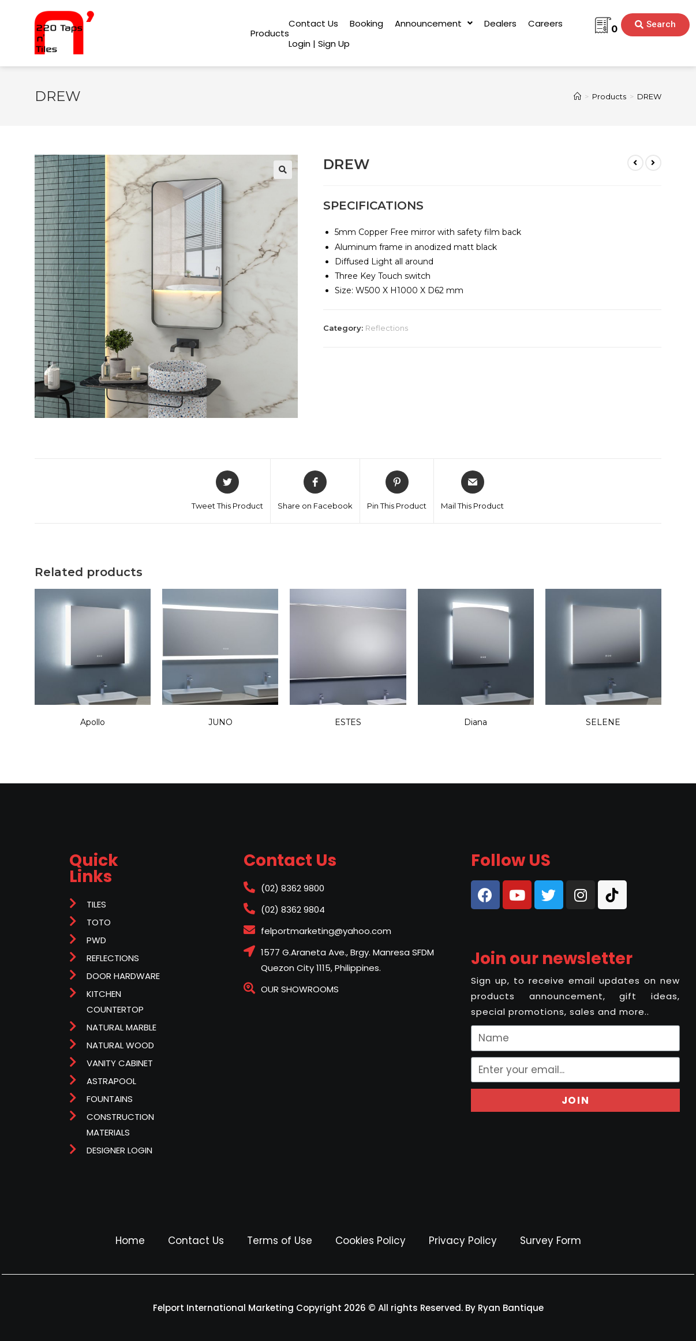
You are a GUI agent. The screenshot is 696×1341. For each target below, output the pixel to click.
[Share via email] (472, 491)
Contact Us (196, 1240)
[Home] (577, 96)
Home (130, 1240)
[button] (270, 33)
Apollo (92, 722)
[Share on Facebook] (315, 491)
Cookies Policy (370, 1240)
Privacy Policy (463, 1240)
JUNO (220, 722)
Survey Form (550, 1240)
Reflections (386, 328)
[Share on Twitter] (227, 491)
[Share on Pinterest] (396, 491)
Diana (475, 722)
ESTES (348, 722)
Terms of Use (279, 1240)
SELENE (603, 722)
